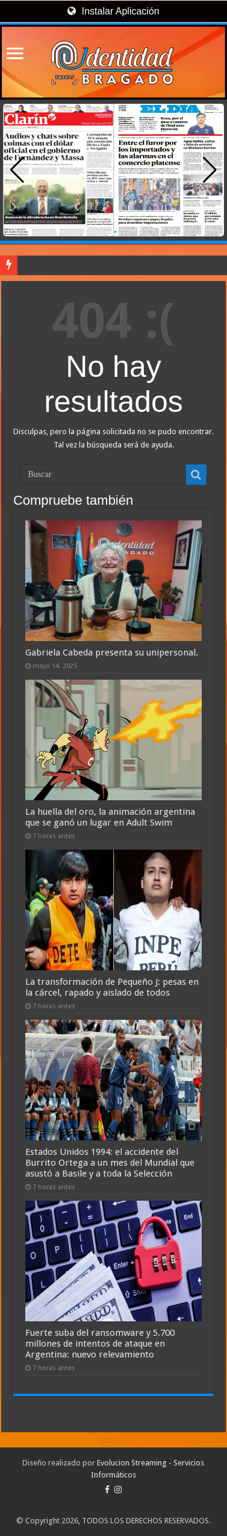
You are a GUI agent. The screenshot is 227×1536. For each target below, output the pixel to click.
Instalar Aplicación (113, 11)
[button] (210, 170)
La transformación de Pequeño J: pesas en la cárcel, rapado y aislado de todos (112, 987)
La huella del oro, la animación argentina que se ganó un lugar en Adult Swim (110, 817)
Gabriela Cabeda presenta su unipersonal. (111, 652)
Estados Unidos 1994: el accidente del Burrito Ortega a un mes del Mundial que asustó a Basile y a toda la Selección (109, 1162)
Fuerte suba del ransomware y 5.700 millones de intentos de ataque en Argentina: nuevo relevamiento (100, 1343)
